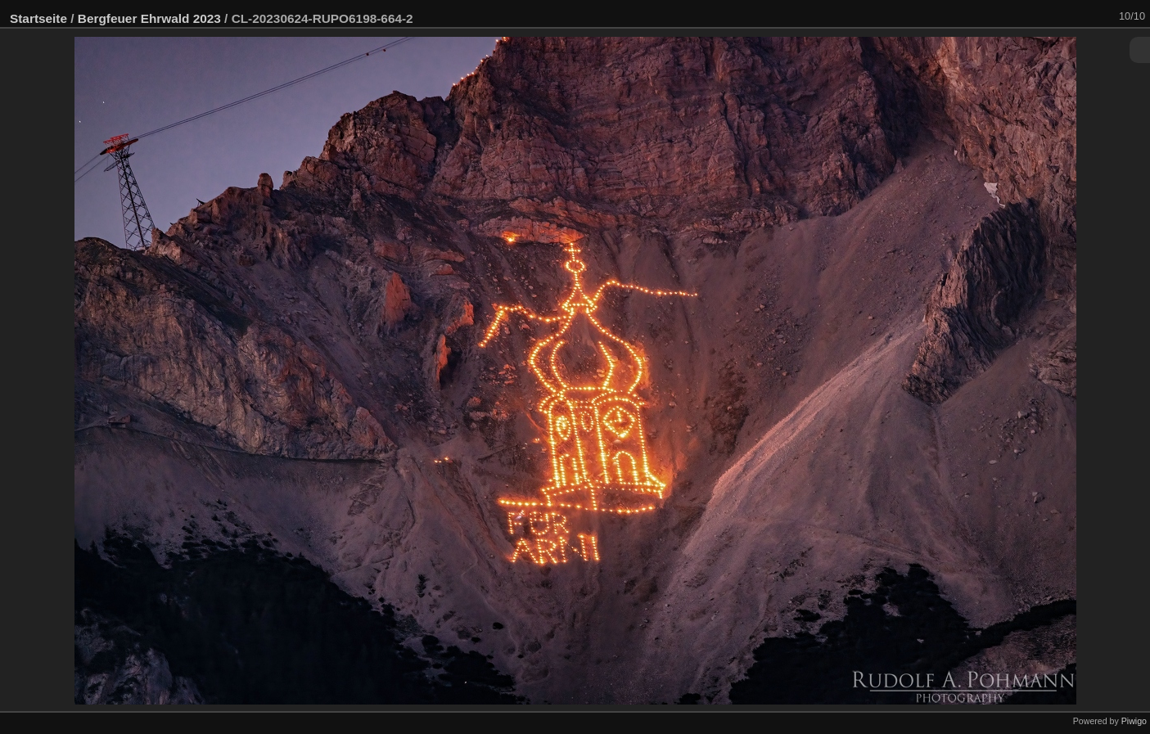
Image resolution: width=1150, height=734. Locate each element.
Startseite (38, 18)
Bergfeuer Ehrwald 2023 (149, 18)
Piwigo (1134, 721)
